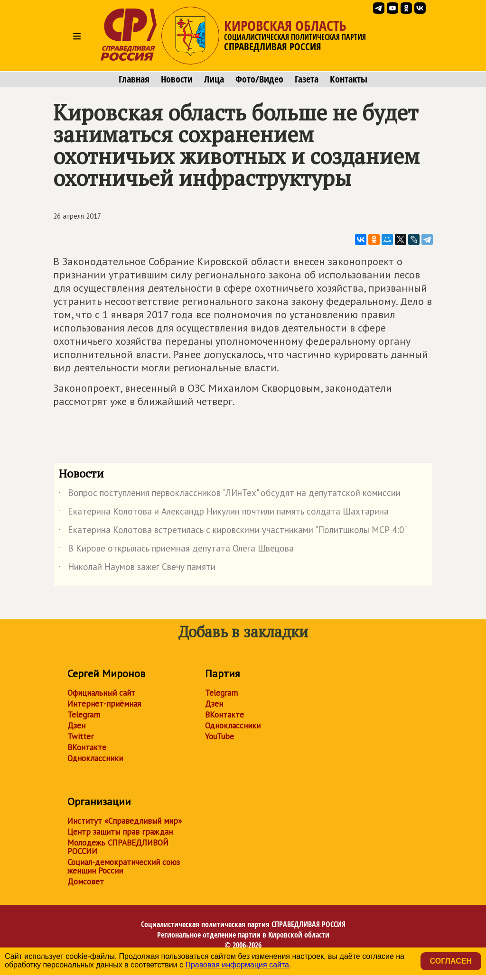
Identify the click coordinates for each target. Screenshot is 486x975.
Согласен (451, 961)
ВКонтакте (86, 747)
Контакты (348, 79)
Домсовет (85, 881)
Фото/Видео (259, 79)
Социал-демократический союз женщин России (123, 866)
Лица (214, 79)
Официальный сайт (101, 693)
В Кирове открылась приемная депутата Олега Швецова (176, 550)
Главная (134, 79)
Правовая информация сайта (237, 965)
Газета (306, 79)
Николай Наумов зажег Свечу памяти (136, 568)
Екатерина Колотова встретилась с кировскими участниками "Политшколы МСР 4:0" (232, 531)
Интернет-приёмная (104, 703)
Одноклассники (95, 758)
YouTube (219, 736)
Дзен (76, 725)
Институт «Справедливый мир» (124, 821)
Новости (177, 79)
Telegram (83, 714)
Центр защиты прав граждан (120, 832)
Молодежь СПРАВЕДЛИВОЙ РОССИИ (117, 846)
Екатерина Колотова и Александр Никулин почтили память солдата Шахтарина (223, 513)
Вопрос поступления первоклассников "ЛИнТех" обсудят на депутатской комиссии (229, 494)
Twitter (80, 736)
